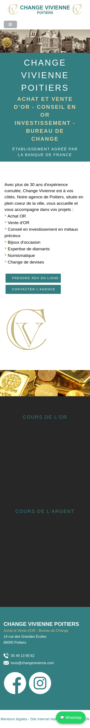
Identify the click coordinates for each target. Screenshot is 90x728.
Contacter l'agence (33, 289)
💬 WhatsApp (71, 717)
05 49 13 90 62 (22, 656)
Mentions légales (14, 719)
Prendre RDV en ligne (35, 278)
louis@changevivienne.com (32, 663)
